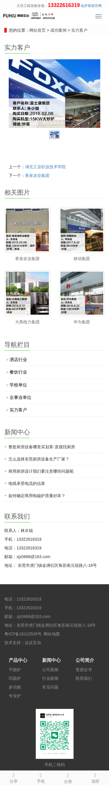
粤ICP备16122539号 (23, 634)
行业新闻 (50, 678)
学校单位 (18, 384)
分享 (13, 777)
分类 (68, 777)
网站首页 (37, 30)
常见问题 (50, 687)
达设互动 (33, 642)
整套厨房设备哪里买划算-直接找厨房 (41, 447)
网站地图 (52, 634)
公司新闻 (50, 669)
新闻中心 (51, 660)
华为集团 (82, 322)
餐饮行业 (18, 372)
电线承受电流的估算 (26, 483)
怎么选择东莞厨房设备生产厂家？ (38, 459)
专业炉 (15, 695)
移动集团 (82, 258)
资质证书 (84, 669)
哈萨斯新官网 (91, 6)
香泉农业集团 (37, 175)
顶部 (95, 777)
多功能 (15, 687)
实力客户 (78, 30)
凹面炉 (15, 678)
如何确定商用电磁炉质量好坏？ (36, 495)
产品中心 (18, 660)
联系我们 (84, 678)
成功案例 (59, 30)
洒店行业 (18, 359)
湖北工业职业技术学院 (45, 166)
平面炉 (15, 669)
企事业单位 (20, 397)
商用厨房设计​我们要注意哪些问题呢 (41, 471)
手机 (41, 777)
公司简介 (85, 660)
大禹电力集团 (27, 322)
